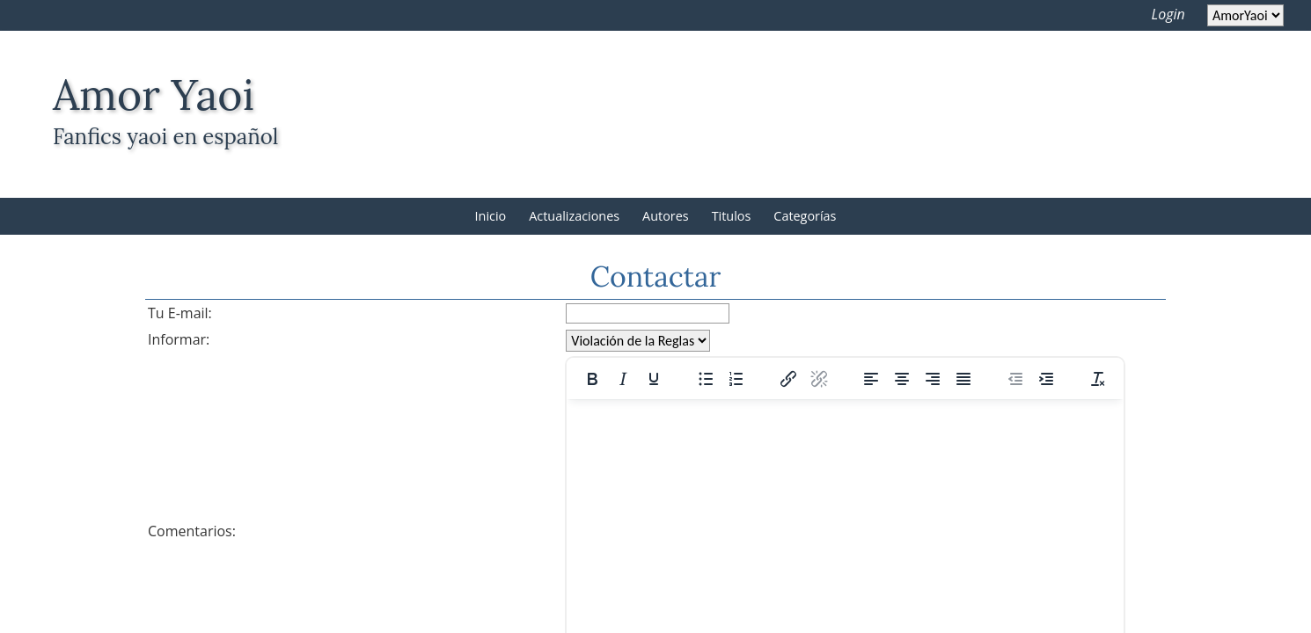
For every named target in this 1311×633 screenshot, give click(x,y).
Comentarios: (192, 531)
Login (1168, 14)
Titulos (731, 215)
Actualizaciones (574, 215)
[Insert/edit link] (788, 379)
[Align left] (871, 379)
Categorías (804, 215)
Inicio (491, 215)
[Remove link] (819, 379)
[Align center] (902, 379)
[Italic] (623, 379)
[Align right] (933, 379)
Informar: (178, 339)
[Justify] (963, 379)
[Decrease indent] (1015, 379)
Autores (665, 215)
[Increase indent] (1046, 379)
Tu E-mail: (180, 313)
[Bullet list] (706, 379)
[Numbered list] (736, 379)
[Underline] (654, 379)
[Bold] (592, 379)
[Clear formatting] (1098, 379)
